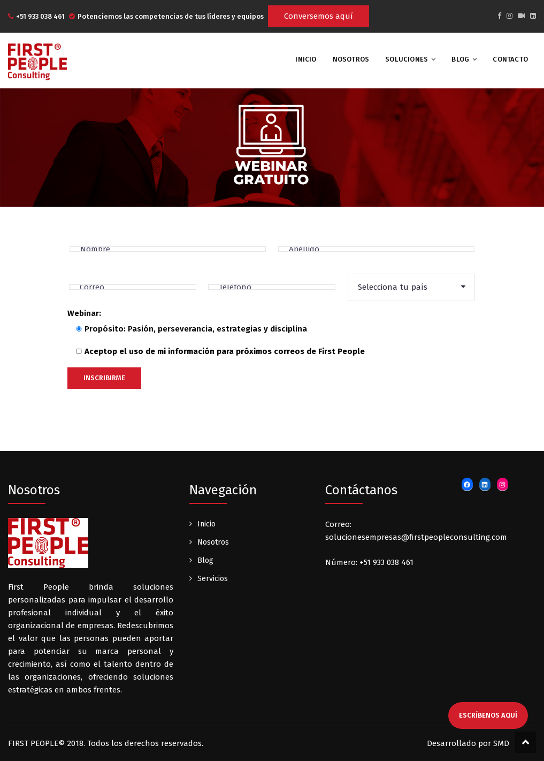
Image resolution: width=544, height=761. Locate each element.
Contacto (510, 59)
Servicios (212, 578)
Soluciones (406, 59)
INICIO (305, 59)
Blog (460, 59)
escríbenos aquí (488, 715)
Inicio (206, 524)
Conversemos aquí (318, 16)
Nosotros (351, 59)
